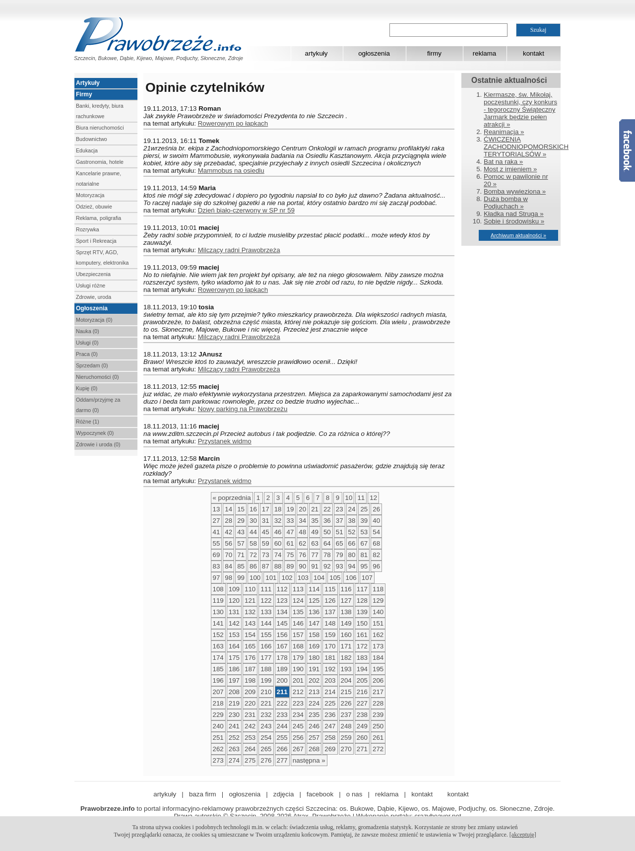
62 (302, 543)
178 (282, 657)
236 (329, 714)
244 (282, 726)
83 (216, 566)
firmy (434, 53)
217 (378, 692)
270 (346, 749)
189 (282, 669)
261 (378, 737)
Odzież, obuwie (94, 207)
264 (250, 749)
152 (218, 634)
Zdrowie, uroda (93, 297)
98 (228, 577)
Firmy (84, 94)
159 (329, 634)
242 (250, 726)
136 (314, 612)
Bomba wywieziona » (515, 191)
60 (278, 543)
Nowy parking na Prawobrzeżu (243, 409)
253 (250, 737)
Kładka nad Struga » (514, 213)
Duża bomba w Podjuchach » (506, 202)
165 (250, 646)
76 (302, 555)
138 (346, 612)
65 (339, 543)
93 (339, 566)
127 (346, 600)
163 (218, 646)
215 (346, 692)
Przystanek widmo (225, 441)
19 (290, 509)
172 (362, 646)
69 (216, 555)
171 (346, 646)
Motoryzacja (90, 195)
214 (329, 692)
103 (303, 577)
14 (228, 509)
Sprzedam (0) (92, 365)
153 (234, 634)
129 (378, 600)
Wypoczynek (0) (95, 433)
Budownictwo (91, 139)
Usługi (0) (87, 343)
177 (265, 657)
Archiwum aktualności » (518, 235)
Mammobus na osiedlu (231, 170)
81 (364, 555)
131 (234, 612)
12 (373, 497)
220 (250, 703)
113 (298, 589)
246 (314, 726)
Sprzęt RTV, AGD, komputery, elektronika (102, 257)
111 (265, 589)
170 (329, 646)
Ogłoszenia (92, 308)
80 (352, 555)
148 (329, 623)
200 (282, 680)
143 (250, 623)
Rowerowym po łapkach (233, 123)
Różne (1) (87, 422)
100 (255, 577)
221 (265, 703)
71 (241, 555)
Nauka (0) (87, 331)
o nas (354, 794)
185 (218, 669)
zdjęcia (283, 794)
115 (329, 589)
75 (290, 555)
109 (234, 589)
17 (265, 509)
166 (265, 646)
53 (364, 532)
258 (329, 737)
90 (302, 566)
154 (250, 634)
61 (290, 543)
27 (216, 520)
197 (234, 680)
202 (314, 680)
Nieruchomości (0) (97, 377)
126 (329, 600)
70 (228, 555)
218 (218, 703)
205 (362, 680)
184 (378, 657)
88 (278, 566)
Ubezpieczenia (93, 274)
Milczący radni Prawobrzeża (239, 250)
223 (298, 703)
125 (314, 600)
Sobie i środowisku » (514, 221)
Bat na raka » (503, 161)
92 (327, 566)
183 (362, 657)
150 (362, 623)
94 (352, 566)
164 (234, 646)
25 (364, 509)
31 (265, 520)
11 (361, 497)
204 (346, 680)
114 (314, 589)
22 (327, 509)
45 (265, 532)
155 (265, 634)
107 (367, 577)
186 (234, 669)
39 (364, 520)
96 (376, 566)
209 (250, 692)
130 (218, 612)
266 (282, 749)
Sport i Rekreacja (96, 241)
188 (265, 669)
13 (216, 509)
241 (234, 726)
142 (234, 623)
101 (270, 577)
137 (329, 612)
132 (250, 612)
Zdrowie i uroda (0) (98, 444)
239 (378, 714)
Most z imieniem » (510, 169)
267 (298, 749)
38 (352, 520)
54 (376, 532)
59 (265, 543)
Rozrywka (87, 229)
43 (241, 532)
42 (228, 532)
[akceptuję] (522, 834)
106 (350, 577)
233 (282, 714)
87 (265, 566)
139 (362, 612)
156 (282, 634)
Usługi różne (90, 285)
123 (282, 600)
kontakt (533, 53)
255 (282, 737)
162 (378, 634)
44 (253, 532)
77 (314, 555)
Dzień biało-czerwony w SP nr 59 (246, 210)
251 (218, 737)
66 (352, 543)
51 (339, 532)
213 (314, 692)
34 (302, 520)
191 (314, 669)
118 (378, 589)
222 (282, 703)
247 (329, 726)
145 (282, 623)
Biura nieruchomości (100, 128)
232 (265, 714)
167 (282, 646)
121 (250, 600)
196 (218, 680)
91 (314, 566)
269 (329, 749)
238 (362, 714)
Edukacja (87, 150)
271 (362, 749)
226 (346, 703)
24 (352, 509)
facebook (320, 794)
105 (334, 577)
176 (250, 657)
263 (234, 749)
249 (362, 726)
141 (218, 623)
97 (216, 577)
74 (278, 555)
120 (234, 600)
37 (339, 520)
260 (362, 737)
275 (250, 760)
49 (314, 532)
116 (346, 589)
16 (253, 509)
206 (378, 680)
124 (298, 600)
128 (362, 600)
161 (362, 634)
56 (228, 543)
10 (349, 497)
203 (329, 680)
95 (364, 566)
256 (298, 737)
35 (314, 520)
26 (376, 509)
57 (241, 543)
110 (250, 589)
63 (314, 543)
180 (314, 657)
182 (346, 657)
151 (378, 623)
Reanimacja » (504, 132)
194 (362, 669)
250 (378, 726)
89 (290, 566)
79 (339, 555)
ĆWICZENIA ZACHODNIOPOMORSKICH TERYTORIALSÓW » (526, 147)
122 (265, 600)
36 (327, 520)
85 (241, 566)
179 (298, 657)
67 (364, 543)
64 (327, 543)
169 (314, 646)
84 (228, 566)
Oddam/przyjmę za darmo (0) (98, 405)
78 (327, 555)
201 (298, 680)
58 (253, 543)
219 (234, 703)
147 (314, 623)
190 (298, 669)
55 (216, 543)
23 (339, 509)
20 (302, 509)
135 (298, 612)
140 (378, 612)
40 (376, 520)
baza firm (202, 794)
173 (378, 646)
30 (253, 520)
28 (228, 520)
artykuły (316, 53)
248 (346, 726)
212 (298, 692)
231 (250, 714)
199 (265, 680)
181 (329, 657)
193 (346, 669)
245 (298, 726)
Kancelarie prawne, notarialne (98, 178)
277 (282, 760)
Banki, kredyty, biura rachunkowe (100, 111)
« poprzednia (232, 497)
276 (265, 760)
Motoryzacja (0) (94, 320)
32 (278, 520)
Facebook (627, 150)
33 (290, 520)
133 (265, 612)
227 (362, 703)
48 (302, 532)
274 (234, 760)
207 (218, 692)
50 (327, 532)
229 (218, 714)
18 (278, 509)
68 (376, 543)
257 (314, 737)
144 (265, 623)
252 (234, 737)
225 (329, 703)
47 (290, 532)
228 (378, 703)
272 (378, 749)
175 (234, 657)
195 (378, 669)
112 (282, 589)
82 (376, 555)
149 (346, 623)
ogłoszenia (374, 53)
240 (218, 726)
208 (234, 692)
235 (314, 714)
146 (298, 623)
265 (265, 749)
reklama (484, 53)
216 (362, 692)
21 (314, 509)
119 (218, 600)
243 (265, 726)
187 (250, 669)
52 (352, 532)
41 (216, 532)
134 (282, 612)
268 (314, 749)
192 (329, 669)
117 (362, 589)
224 (314, 703)
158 (314, 634)
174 (218, 657)
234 (298, 714)
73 (265, 555)
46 (278, 532)
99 (241, 577)
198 (250, 680)
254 (265, 737)
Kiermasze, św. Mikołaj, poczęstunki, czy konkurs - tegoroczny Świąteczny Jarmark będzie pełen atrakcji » (520, 109)
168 (298, 646)
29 (241, 520)
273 (218, 760)
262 (218, 749)
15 (241, 509)
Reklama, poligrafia (98, 218)
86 (253, 566)
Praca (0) (87, 354)
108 (218, 589)
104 (319, 577)
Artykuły (88, 82)
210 (265, 692)
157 (298, 634)
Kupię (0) (86, 388)
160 (346, 634)
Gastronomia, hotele (100, 162)
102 (286, 577)
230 (234, 714)
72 (253, 555)
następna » (309, 760)
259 (346, 737)
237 (346, 714)
